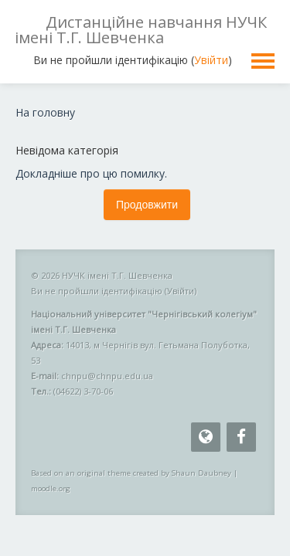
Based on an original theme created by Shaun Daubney (131, 473)
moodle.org (50, 488)
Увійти (211, 60)
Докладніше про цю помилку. (91, 173)
